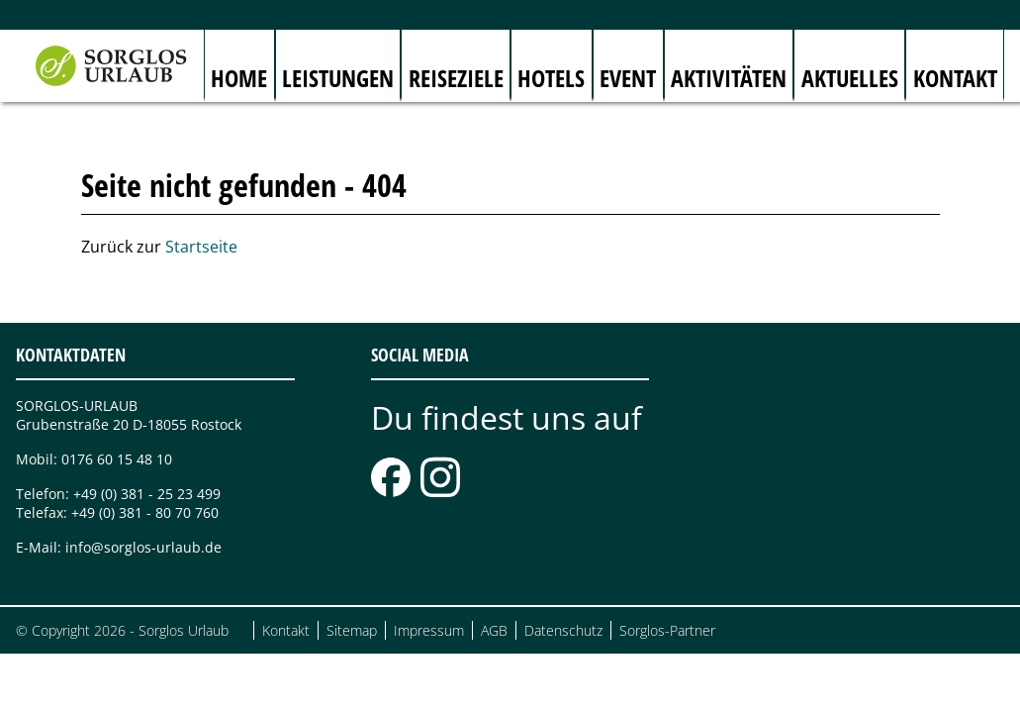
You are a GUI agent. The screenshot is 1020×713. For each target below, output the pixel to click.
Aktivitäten (729, 77)
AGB (494, 630)
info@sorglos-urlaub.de (143, 547)
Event (628, 77)
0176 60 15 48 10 (116, 459)
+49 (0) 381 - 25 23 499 (147, 493)
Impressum (429, 630)
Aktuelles (849, 77)
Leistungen (338, 77)
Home (239, 77)
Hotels (551, 77)
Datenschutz (563, 630)
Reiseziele (456, 77)
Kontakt (955, 77)
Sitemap (351, 630)
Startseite (201, 246)
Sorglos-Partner (667, 630)
